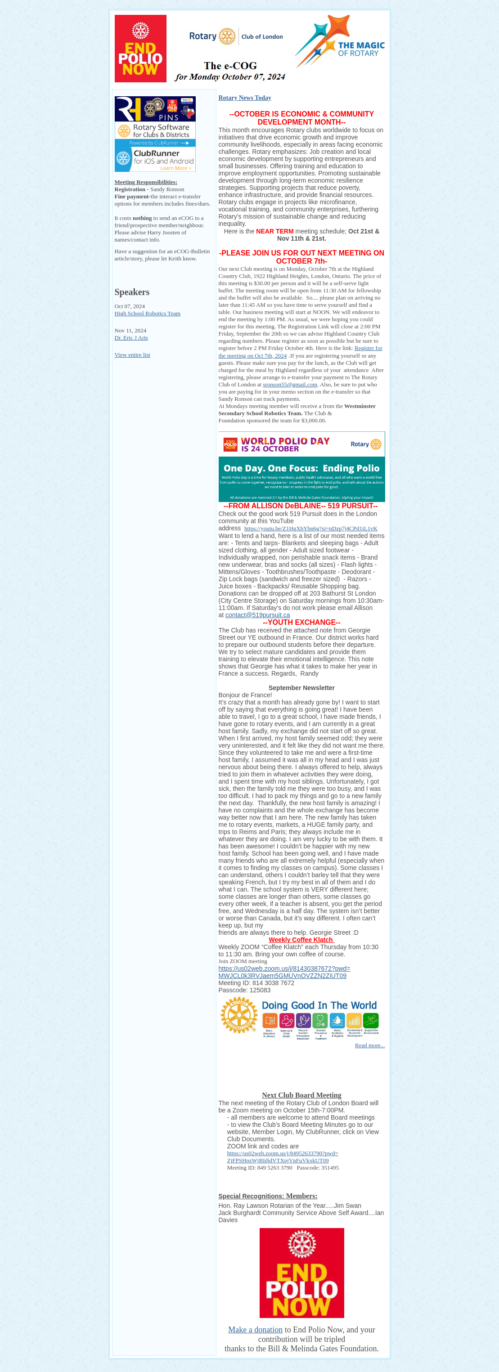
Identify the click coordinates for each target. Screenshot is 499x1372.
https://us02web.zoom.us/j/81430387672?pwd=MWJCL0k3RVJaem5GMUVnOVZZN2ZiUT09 (285, 972)
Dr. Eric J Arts (131, 337)
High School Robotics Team (148, 313)
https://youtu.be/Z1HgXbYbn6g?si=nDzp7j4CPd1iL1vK (311, 528)
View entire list (132, 354)
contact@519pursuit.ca (257, 615)
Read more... (370, 1045)
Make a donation (255, 1329)
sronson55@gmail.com (290, 384)
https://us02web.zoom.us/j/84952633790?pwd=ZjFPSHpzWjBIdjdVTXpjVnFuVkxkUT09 (282, 1157)
